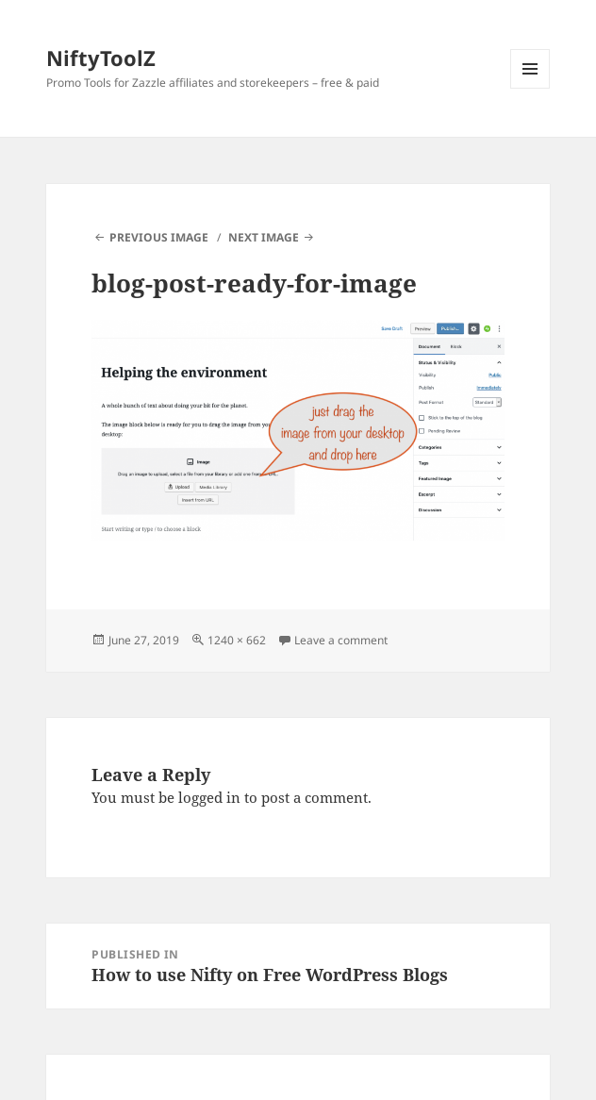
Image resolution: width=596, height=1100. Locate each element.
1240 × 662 (236, 640)
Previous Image (158, 237)
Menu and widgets (530, 88)
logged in (209, 797)
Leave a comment (341, 640)
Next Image (263, 237)
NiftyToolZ (101, 57)
